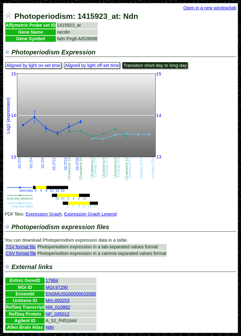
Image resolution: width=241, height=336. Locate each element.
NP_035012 (57, 314)
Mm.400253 (57, 300)
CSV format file (21, 253)
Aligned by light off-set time (92, 65)
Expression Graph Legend (90, 214)
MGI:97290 (57, 287)
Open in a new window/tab (209, 7)
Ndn (50, 327)
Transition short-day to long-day (155, 65)
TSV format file (20, 246)
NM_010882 (58, 307)
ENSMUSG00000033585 (71, 293)
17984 (52, 280)
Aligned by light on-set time (33, 65)
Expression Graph (43, 214)
